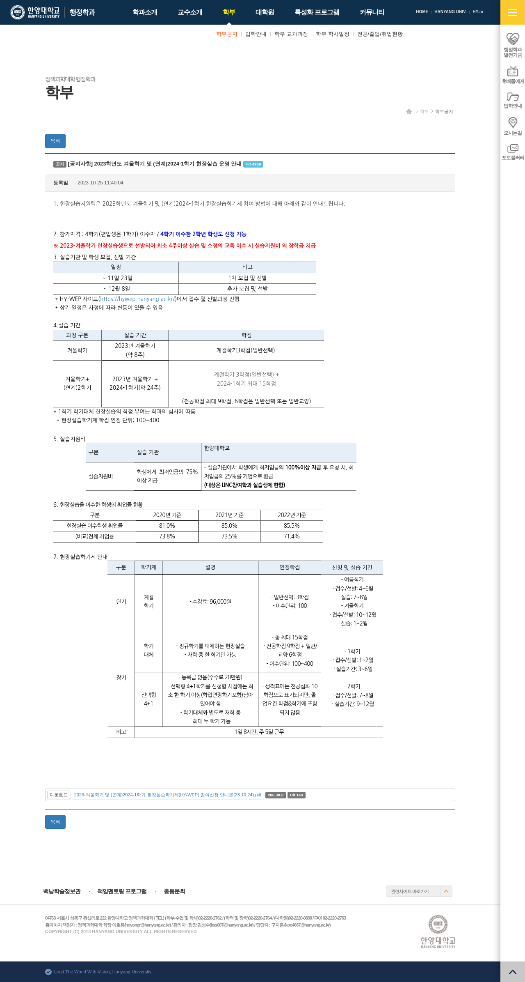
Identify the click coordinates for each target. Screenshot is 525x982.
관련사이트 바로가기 (410, 891)
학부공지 (444, 111)
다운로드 (59, 794)
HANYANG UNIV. (450, 11)
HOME (422, 11)
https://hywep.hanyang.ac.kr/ (137, 299)
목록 (55, 141)
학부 (424, 111)
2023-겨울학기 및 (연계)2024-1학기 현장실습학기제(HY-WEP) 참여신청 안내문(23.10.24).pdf (168, 794)
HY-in (477, 11)
